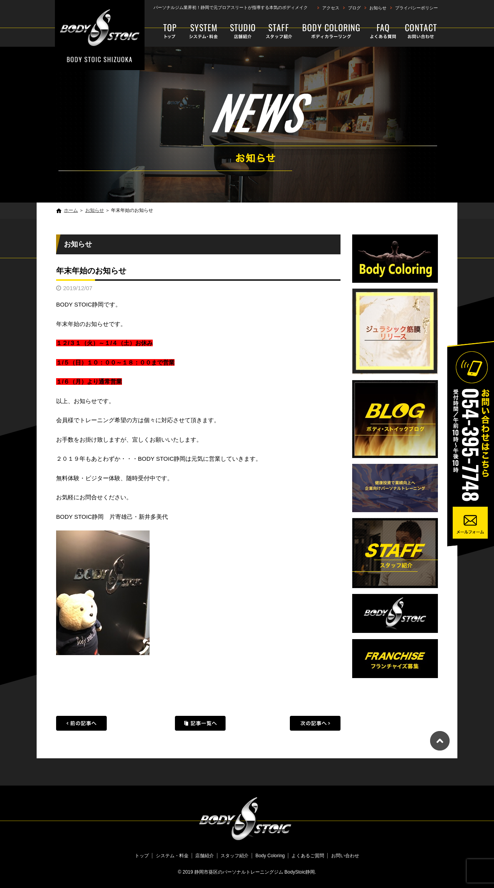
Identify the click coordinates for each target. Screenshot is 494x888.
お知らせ (377, 7)
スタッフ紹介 (278, 31)
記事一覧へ (200, 723)
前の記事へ (81, 723)
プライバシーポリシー (416, 7)
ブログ (354, 7)
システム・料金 (203, 31)
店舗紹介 (242, 31)
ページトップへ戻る (440, 741)
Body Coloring (331, 31)
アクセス (330, 7)
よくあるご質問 (384, 31)
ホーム (71, 210)
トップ (166, 31)
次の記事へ (315, 723)
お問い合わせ (419, 31)
